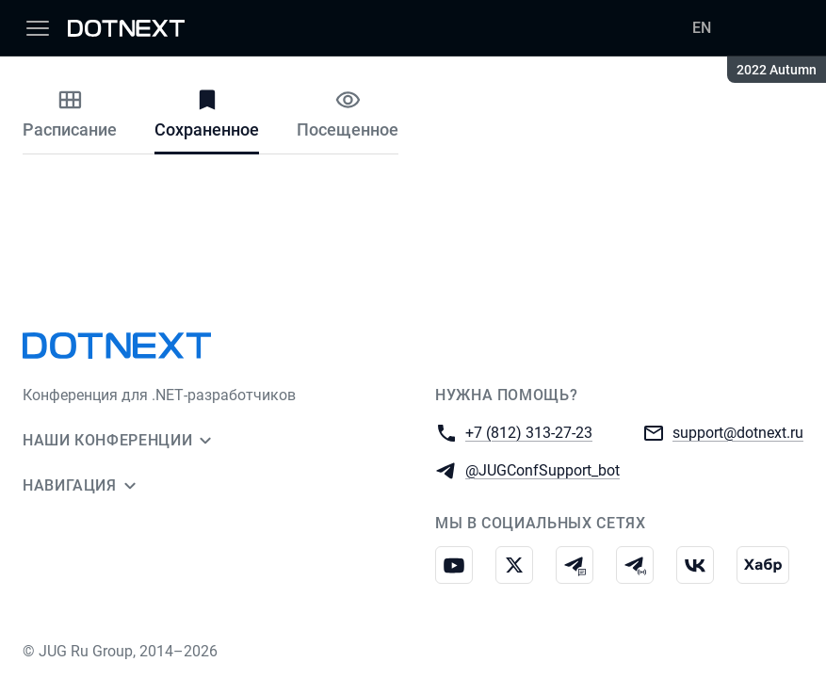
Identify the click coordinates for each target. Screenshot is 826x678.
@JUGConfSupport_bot (542, 469)
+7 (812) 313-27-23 (528, 432)
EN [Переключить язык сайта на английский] (701, 28)
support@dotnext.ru (737, 432)
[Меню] (38, 28)
